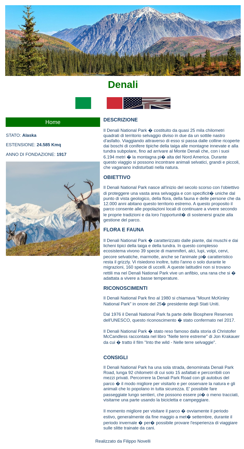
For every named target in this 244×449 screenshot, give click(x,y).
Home (52, 122)
